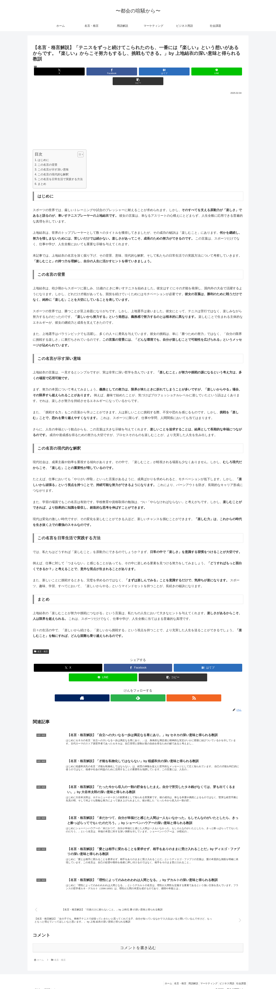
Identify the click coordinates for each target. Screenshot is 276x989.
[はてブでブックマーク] (138, 71)
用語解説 (187, 978)
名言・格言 (41, 642)
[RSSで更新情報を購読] (146, 688)
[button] (208, 71)
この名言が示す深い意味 (53, 159)
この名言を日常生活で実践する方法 (60, 169)
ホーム (159, 978)
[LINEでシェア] (173, 71)
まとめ (42, 174)
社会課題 (240, 978)
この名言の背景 (47, 155)
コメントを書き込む (138, 942)
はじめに (43, 150)
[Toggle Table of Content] (79, 145)
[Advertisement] (138, 112)
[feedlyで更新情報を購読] (138, 688)
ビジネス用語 (224, 978)
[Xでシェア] (67, 71)
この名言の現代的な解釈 (53, 164)
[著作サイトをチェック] (129, 688)
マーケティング (204, 978)
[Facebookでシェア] (102, 71)
